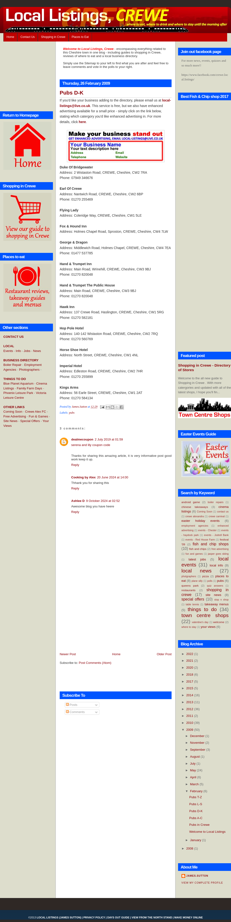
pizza (205, 576)
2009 (190, 730)
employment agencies (194, 525)
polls (209, 581)
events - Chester (207, 530)
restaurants (188, 590)
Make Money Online (188, 917)
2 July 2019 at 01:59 (109, 439)
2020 (190, 667)
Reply (75, 465)
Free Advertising (14, 416)
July (193, 763)
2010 (190, 723)
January (196, 840)
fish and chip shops (211, 544)
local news (196, 570)
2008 (190, 848)
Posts (71, 705)
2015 (190, 688)
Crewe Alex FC (35, 411)
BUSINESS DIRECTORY (20, 360)
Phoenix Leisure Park (18, 393)
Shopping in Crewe (53, 37)
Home (10, 37)
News (37, 351)
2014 (190, 695)
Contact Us (27, 37)
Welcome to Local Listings (207, 831)
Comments (75, 712)
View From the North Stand (152, 917)
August (195, 756)
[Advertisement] (22, 509)
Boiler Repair (12, 365)
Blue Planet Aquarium (18, 383)
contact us (223, 511)
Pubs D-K (196, 811)
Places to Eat (80, 37)
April (193, 777)
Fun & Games (38, 416)
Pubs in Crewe (199, 825)
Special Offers (30, 421)
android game (190, 502)
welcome (218, 622)
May (193, 770)
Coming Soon (12, 411)
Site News (10, 421)
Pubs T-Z (195, 797)
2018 (190, 674)
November (197, 742)
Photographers (29, 369)
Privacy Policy (94, 917)
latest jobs (197, 559)
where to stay (188, 627)
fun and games (194, 554)
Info (18, 351)
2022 (190, 654)
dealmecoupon (82, 439)
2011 (190, 716)
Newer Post (68, 654)
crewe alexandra (194, 516)
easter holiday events (200, 521)
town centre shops (205, 615)
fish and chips (197, 548)
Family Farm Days (29, 388)
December (197, 736)
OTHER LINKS (14, 407)
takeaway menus (217, 604)
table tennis (192, 604)
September (198, 749)
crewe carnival (217, 516)
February (197, 791)
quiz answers (215, 585)
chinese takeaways (194, 506)
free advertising (220, 549)
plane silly (197, 581)
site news (213, 595)
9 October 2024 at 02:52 (103, 501)
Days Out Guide (118, 917)
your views (208, 627)
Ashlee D (78, 501)
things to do (202, 609)
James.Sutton (197, 875)
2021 (190, 660)
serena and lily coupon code (90, 445)
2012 (190, 709)
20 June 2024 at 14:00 (112, 477)
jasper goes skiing (218, 554)
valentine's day (200, 622)
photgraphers (188, 576)
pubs (72, 412)
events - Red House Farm (200, 539)
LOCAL (8, 346)
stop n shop (221, 599)
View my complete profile (202, 882)
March (195, 784)
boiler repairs (216, 502)
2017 (190, 681)
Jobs (27, 351)
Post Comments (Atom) (95, 663)
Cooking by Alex (83, 477)
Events (8, 351)
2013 (190, 702)
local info (216, 565)
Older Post (164, 654)
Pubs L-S (195, 804)
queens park (190, 585)
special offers (192, 599)
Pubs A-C (195, 818)
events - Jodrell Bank (216, 535)
